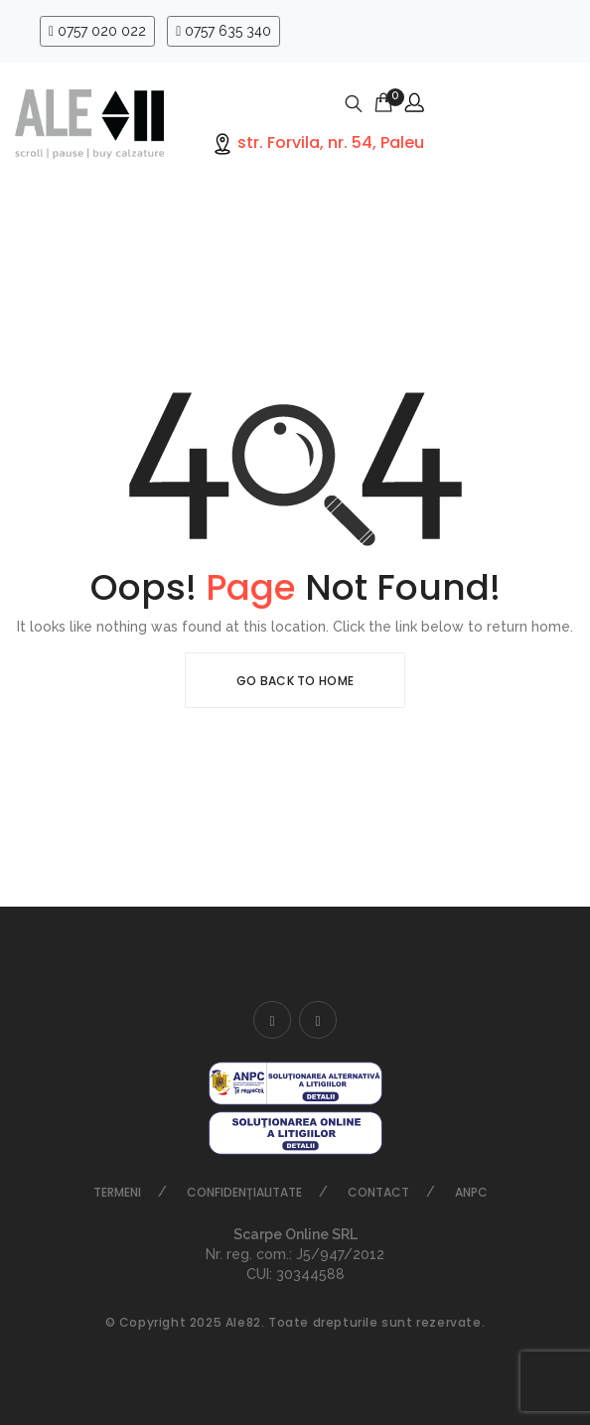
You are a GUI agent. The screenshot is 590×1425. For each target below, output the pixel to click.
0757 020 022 (97, 31)
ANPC (471, 1192)
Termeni (117, 1192)
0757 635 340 (223, 31)
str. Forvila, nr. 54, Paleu (328, 142)
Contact (378, 1192)
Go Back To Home (295, 680)
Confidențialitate (244, 1192)
